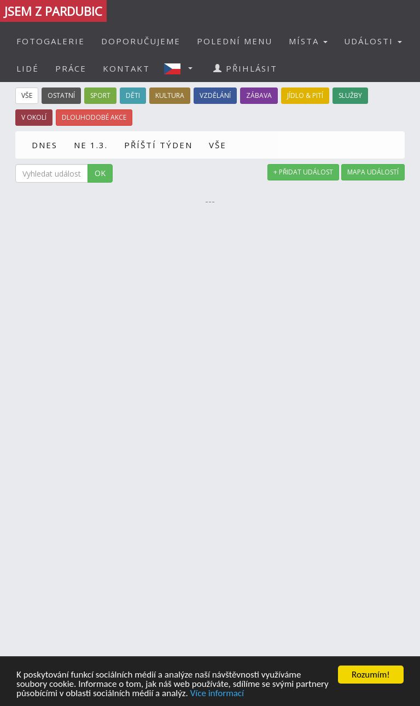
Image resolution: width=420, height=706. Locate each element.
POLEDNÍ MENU (234, 41)
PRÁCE (70, 68)
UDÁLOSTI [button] (373, 41)
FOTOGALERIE (50, 41)
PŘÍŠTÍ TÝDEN (158, 144)
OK (100, 173)
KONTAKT (126, 68)
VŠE (217, 144)
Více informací (217, 693)
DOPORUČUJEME (140, 41)
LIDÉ (27, 68)
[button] (181, 68)
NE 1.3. (91, 144)
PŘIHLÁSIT (245, 68)
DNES (44, 144)
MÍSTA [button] (308, 41)
